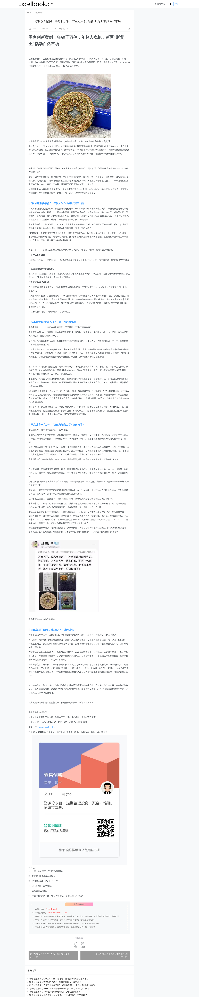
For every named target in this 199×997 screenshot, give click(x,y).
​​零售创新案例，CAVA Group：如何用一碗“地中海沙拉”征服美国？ (59, 979)
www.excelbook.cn (47, 727)
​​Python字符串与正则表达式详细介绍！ (111, 954)
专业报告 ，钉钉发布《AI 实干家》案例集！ (49, 954)
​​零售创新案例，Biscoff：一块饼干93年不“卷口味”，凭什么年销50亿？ (60, 988)
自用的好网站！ (161, 4)
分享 (75, 945)
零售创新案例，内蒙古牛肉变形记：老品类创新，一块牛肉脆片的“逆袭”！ (62, 985)
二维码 (82, 945)
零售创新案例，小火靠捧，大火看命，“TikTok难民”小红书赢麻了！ (59, 995)
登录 (176, 4)
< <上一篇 (34, 957)
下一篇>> (124, 957)
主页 (30, 13)
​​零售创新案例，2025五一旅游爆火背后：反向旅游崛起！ (55, 992)
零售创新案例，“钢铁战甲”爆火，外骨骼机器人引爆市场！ (55, 982)
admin (33, 29)
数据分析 (39, 13)
